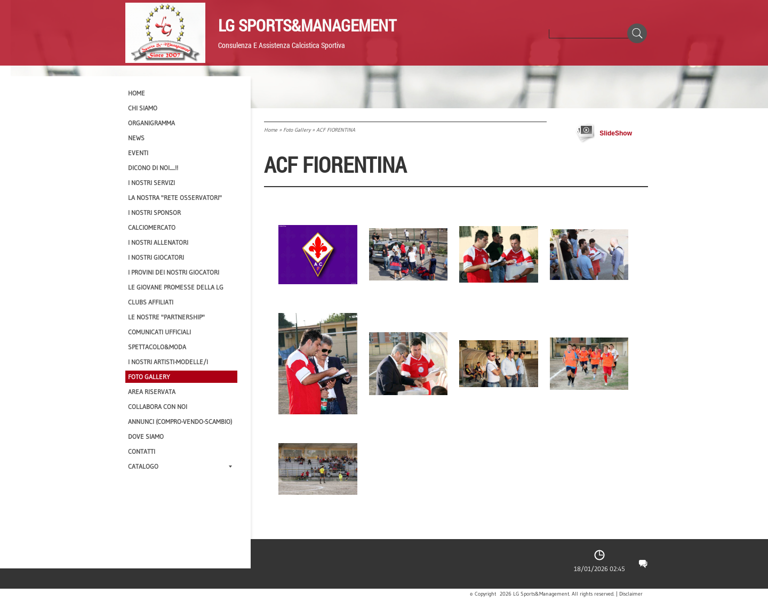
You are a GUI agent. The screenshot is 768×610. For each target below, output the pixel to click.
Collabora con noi (157, 407)
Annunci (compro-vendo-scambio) (180, 422)
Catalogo (180, 466)
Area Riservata (151, 392)
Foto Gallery (296, 129)
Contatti (141, 451)
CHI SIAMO (142, 108)
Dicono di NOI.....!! (153, 168)
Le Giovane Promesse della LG (175, 287)
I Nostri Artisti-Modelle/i (168, 362)
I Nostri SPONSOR (154, 212)
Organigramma (151, 123)
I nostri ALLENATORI (158, 242)
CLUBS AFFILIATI (150, 302)
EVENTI (138, 153)
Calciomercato (151, 227)
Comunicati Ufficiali (159, 332)
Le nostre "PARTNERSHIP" (166, 317)
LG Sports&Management (307, 25)
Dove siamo (146, 436)
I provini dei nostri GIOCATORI (173, 272)
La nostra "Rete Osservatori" (175, 198)
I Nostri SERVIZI (151, 183)
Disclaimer (631, 594)
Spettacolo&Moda (157, 347)
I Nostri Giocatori (156, 257)
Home (270, 129)
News (136, 138)
